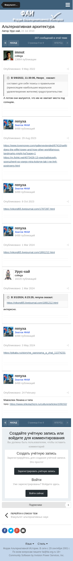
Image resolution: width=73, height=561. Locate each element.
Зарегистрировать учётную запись (36, 471)
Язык (29, 543)
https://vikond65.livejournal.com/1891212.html (29, 252)
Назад (13, 43)
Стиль (43, 543)
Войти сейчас (36, 493)
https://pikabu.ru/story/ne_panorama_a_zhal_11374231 (35, 352)
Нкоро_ (41, 78)
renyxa (39, 297)
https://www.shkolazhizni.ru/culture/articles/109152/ (38, 404)
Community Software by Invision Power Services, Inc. (36, 555)
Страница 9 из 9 (36, 43)
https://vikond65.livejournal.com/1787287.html (29, 208)
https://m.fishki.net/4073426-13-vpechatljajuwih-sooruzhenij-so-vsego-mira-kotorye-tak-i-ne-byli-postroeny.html (30, 161)
